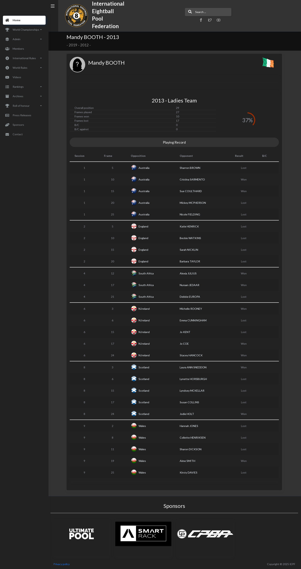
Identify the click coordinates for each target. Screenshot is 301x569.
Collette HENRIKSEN (193, 437)
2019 (73, 45)
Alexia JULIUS (188, 273)
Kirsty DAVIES (189, 472)
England (144, 226)
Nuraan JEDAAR (190, 285)
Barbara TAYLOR (190, 261)
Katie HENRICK (189, 226)
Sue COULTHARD (191, 191)
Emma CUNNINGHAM (193, 320)
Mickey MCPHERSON (193, 202)
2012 (85, 45)
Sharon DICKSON (191, 449)
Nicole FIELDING (190, 214)
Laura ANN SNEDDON (193, 367)
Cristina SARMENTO (192, 179)
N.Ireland (144, 308)
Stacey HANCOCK (191, 355)
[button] (196, 20)
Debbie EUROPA (190, 296)
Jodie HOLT (187, 413)
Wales (142, 426)
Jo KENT (185, 332)
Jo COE (184, 343)
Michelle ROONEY (191, 308)
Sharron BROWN (190, 167)
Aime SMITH (188, 460)
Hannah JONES (189, 426)
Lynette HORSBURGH (193, 379)
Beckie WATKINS (190, 238)
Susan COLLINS (190, 402)
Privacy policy (62, 564)
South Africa (146, 273)
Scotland (144, 367)
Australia (144, 167)
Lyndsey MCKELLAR (192, 390)
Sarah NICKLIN (189, 249)
